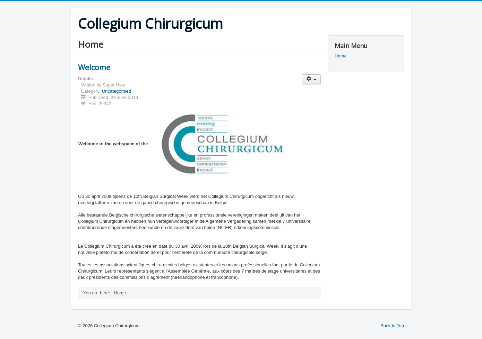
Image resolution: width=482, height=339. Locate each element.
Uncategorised (116, 91)
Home (341, 55)
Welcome (94, 67)
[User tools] (311, 79)
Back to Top (392, 325)
